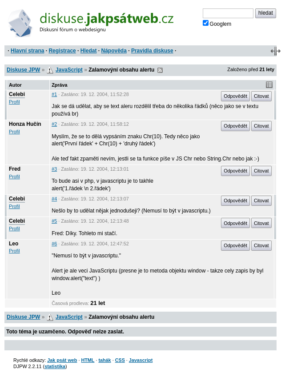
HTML (87, 360)
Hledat (88, 51)
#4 (54, 198)
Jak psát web (62, 360)
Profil (14, 101)
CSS (120, 360)
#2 (54, 124)
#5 (54, 221)
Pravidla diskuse (152, 51)
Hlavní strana (27, 51)
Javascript (141, 360)
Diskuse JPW (23, 70)
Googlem (217, 23)
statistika (54, 366)
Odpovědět (235, 96)
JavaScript (69, 70)
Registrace (62, 51)
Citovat (261, 96)
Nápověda (114, 51)
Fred (14, 169)
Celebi (17, 94)
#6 (54, 243)
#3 (54, 169)
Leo (13, 244)
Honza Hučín (25, 124)
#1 (54, 94)
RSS (160, 70)
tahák (104, 360)
